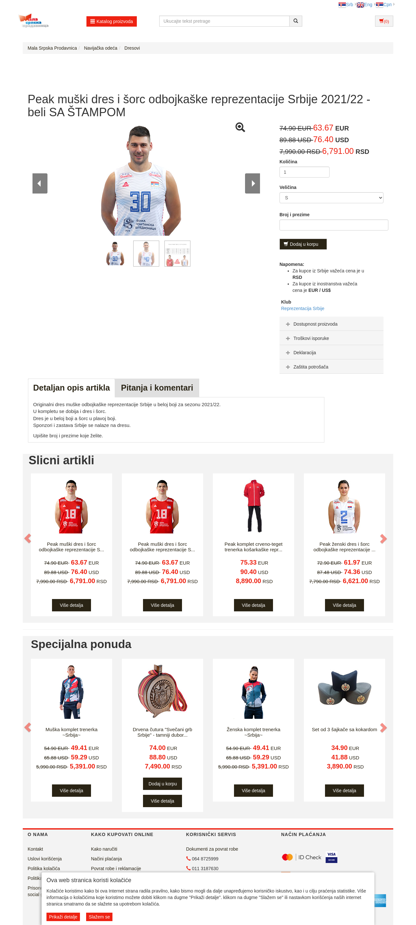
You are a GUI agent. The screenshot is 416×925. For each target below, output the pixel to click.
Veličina (288, 187)
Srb (345, 4)
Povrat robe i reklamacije (116, 868)
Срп (384, 4)
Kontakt (35, 849)
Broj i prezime (295, 214)
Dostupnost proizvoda (310, 324)
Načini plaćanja (106, 858)
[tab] (332, 324)
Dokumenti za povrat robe (212, 849)
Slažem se (99, 916)
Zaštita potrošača (306, 366)
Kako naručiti (104, 849)
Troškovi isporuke (306, 338)
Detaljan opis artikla (71, 387)
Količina (288, 161)
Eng (364, 4)
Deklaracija (300, 352)
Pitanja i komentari (157, 387)
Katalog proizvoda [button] (111, 21)
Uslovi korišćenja (45, 858)
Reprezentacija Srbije (302, 308)
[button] (28, 538)
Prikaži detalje (63, 916)
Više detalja (71, 605)
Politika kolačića (44, 868)
